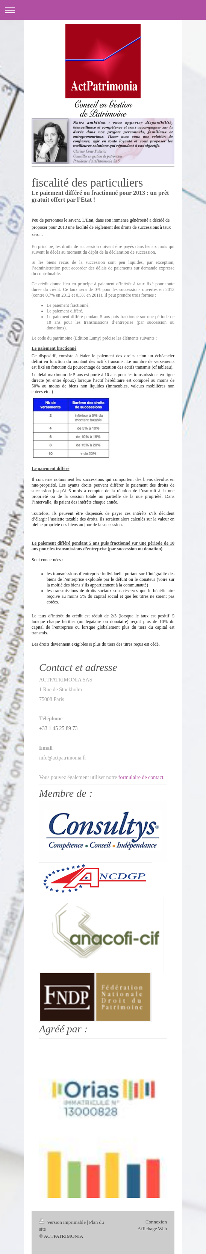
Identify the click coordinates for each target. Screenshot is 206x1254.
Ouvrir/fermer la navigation (103, 10)
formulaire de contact (141, 777)
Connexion (156, 1222)
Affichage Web (152, 1228)
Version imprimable (63, 1222)
